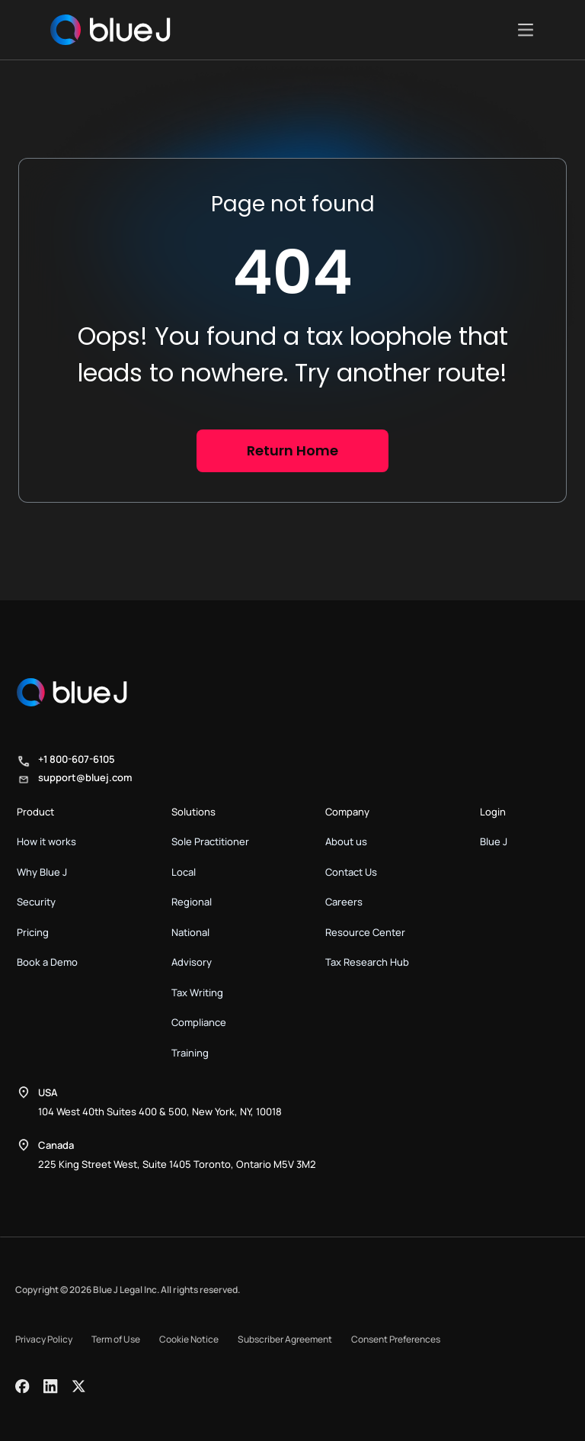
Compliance (198, 1022)
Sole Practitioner (210, 841)
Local (183, 872)
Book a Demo (47, 962)
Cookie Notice (189, 1339)
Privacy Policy (43, 1339)
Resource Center (365, 932)
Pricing (33, 932)
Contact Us (351, 872)
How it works (46, 841)
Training (190, 1053)
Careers (344, 902)
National (190, 932)
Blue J (493, 841)
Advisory (191, 962)
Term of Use (115, 1339)
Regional (191, 902)
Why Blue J (42, 872)
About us (346, 841)
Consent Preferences (395, 1339)
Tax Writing (197, 992)
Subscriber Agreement (285, 1339)
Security (36, 902)
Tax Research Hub (367, 962)
